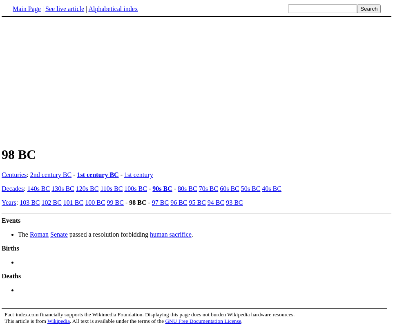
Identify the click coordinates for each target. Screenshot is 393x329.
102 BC (52, 202)
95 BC (197, 202)
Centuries (14, 174)
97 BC (160, 202)
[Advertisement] (70, 81)
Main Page (27, 8)
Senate (59, 234)
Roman (39, 234)
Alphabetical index (113, 8)
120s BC (87, 188)
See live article (64, 8)
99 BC (115, 202)
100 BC (95, 202)
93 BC (234, 202)
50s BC (251, 188)
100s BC (135, 188)
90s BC (162, 188)
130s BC (62, 188)
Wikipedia (58, 321)
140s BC (38, 188)
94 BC (216, 202)
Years (9, 202)
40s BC (271, 188)
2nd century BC (50, 174)
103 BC (30, 202)
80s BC (187, 188)
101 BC (73, 202)
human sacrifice (171, 234)
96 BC (178, 202)
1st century (138, 174)
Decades (13, 188)
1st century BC (97, 174)
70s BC (209, 188)
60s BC (229, 188)
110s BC (111, 188)
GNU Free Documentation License (203, 321)
